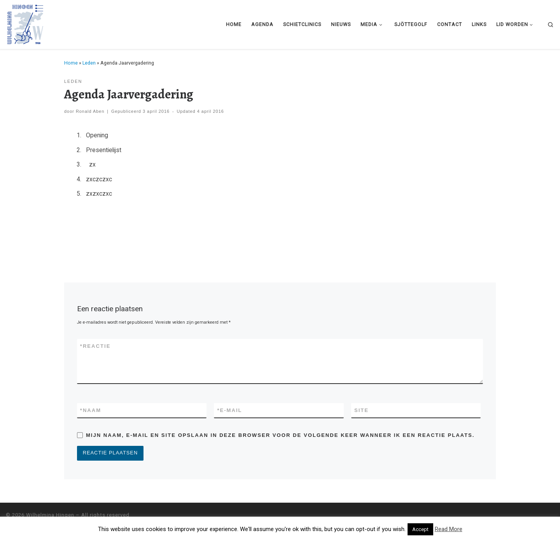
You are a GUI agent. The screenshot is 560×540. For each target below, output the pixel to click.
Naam (90, 410)
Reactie (95, 346)
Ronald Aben (90, 111)
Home (71, 63)
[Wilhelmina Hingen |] (26, 23)
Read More (448, 529)
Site (361, 410)
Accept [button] (420, 529)
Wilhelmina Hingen (50, 516)
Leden (89, 63)
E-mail (229, 410)
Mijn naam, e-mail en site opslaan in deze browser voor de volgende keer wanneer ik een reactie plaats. (280, 435)
